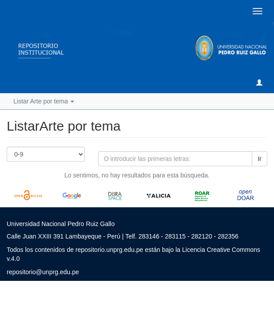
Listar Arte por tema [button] (43, 101)
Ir (259, 158)
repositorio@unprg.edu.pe (43, 272)
